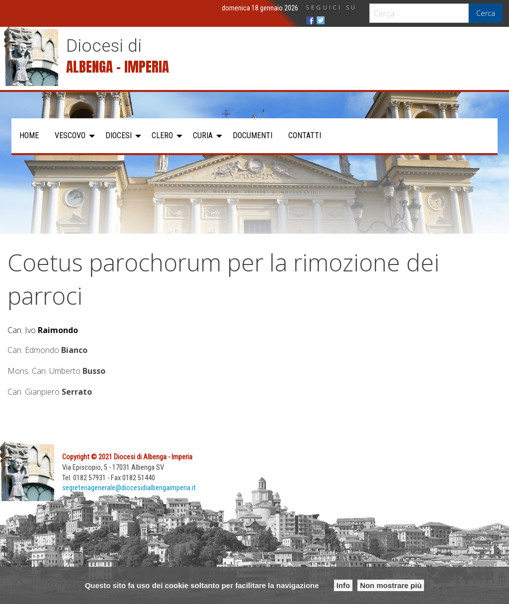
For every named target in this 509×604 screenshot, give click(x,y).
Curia (203, 135)
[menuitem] (29, 135)
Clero (162, 135)
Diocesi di (104, 45)
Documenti (252, 135)
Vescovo (70, 135)
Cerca (485, 13)
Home (29, 135)
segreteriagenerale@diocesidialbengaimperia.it (129, 488)
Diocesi (118, 135)
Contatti (304, 135)
